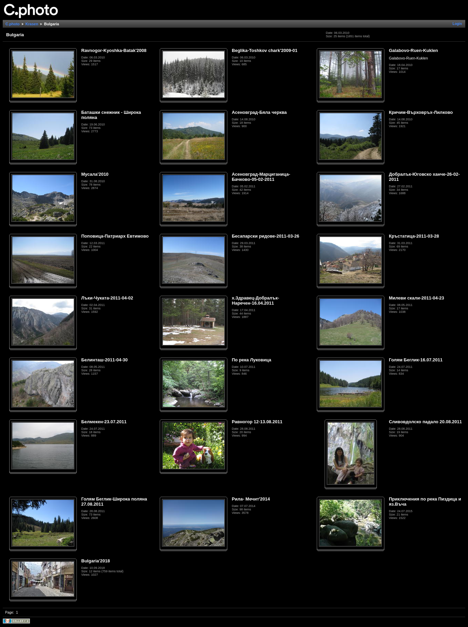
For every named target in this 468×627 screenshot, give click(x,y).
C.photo (12, 24)
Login (457, 24)
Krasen (32, 24)
